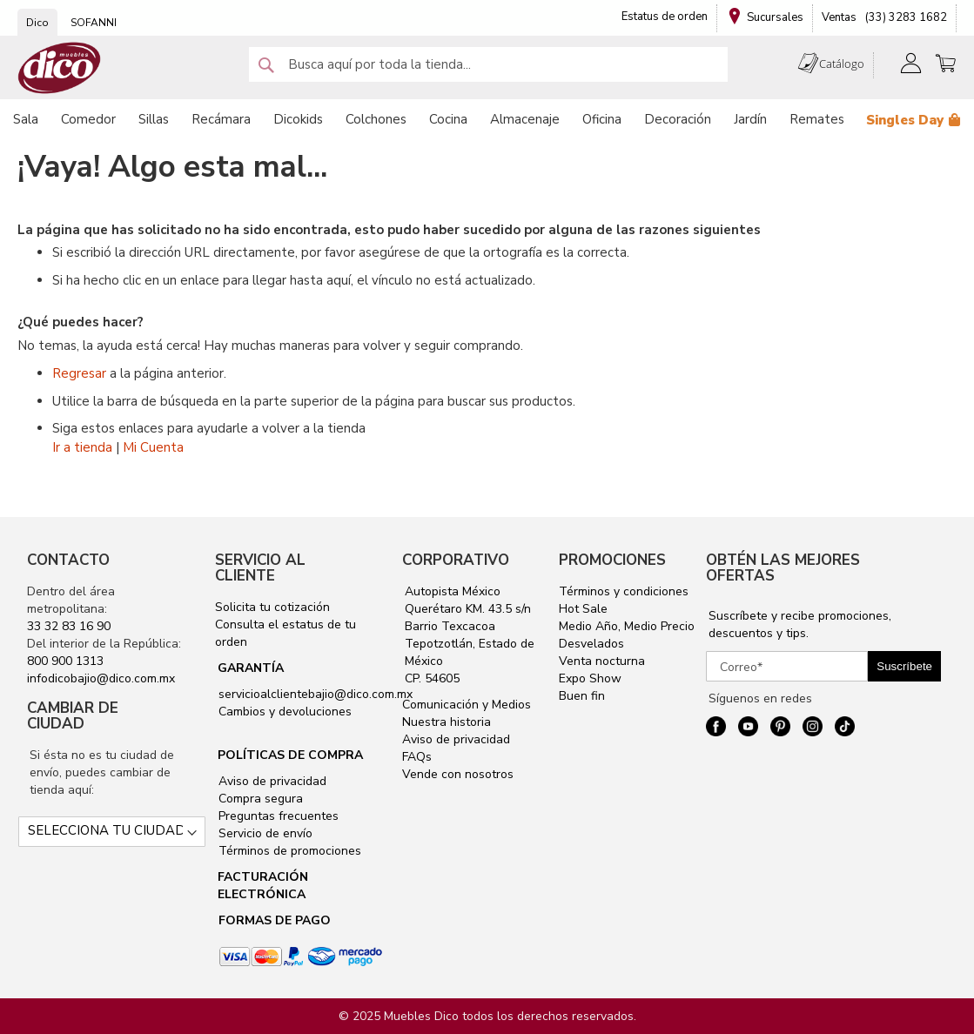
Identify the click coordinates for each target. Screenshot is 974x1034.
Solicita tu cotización (272, 607)
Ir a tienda (82, 447)
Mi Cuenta (153, 447)
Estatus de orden (664, 16)
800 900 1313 (65, 661)
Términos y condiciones (624, 591)
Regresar (79, 373)
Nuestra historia (446, 722)
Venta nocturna (602, 661)
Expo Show (590, 678)
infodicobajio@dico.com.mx (101, 678)
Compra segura (259, 798)
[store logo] (59, 68)
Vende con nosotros (458, 774)
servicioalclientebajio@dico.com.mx (315, 694)
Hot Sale (583, 609)
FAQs (417, 757)
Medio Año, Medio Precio (627, 626)
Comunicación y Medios (466, 704)
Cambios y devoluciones (283, 711)
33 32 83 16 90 (69, 626)
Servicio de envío (263, 833)
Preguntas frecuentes (277, 816)
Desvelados (591, 643)
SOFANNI (94, 23)
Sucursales (775, 17)
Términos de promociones (288, 851)
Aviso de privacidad (270, 781)
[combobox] (488, 64)
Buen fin (582, 696)
